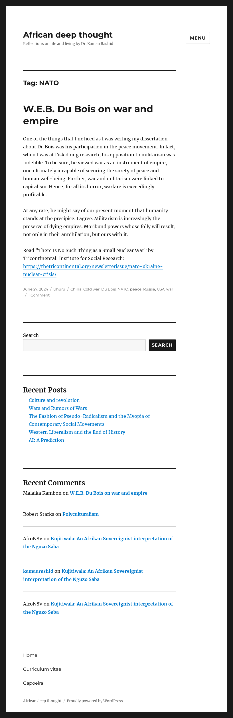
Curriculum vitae (42, 669)
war (169, 289)
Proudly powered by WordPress (95, 701)
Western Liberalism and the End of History (77, 432)
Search (31, 335)
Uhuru (59, 289)
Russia (149, 289)
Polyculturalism (80, 514)
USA (161, 289)
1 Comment (39, 295)
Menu (198, 38)
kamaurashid (38, 571)
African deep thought (68, 35)
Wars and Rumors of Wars (58, 408)
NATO (122, 289)
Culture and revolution (54, 400)
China (76, 289)
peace (135, 289)
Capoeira (33, 683)
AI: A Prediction (46, 440)
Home (30, 655)
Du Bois (108, 289)
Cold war (91, 289)
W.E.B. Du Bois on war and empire (108, 493)
